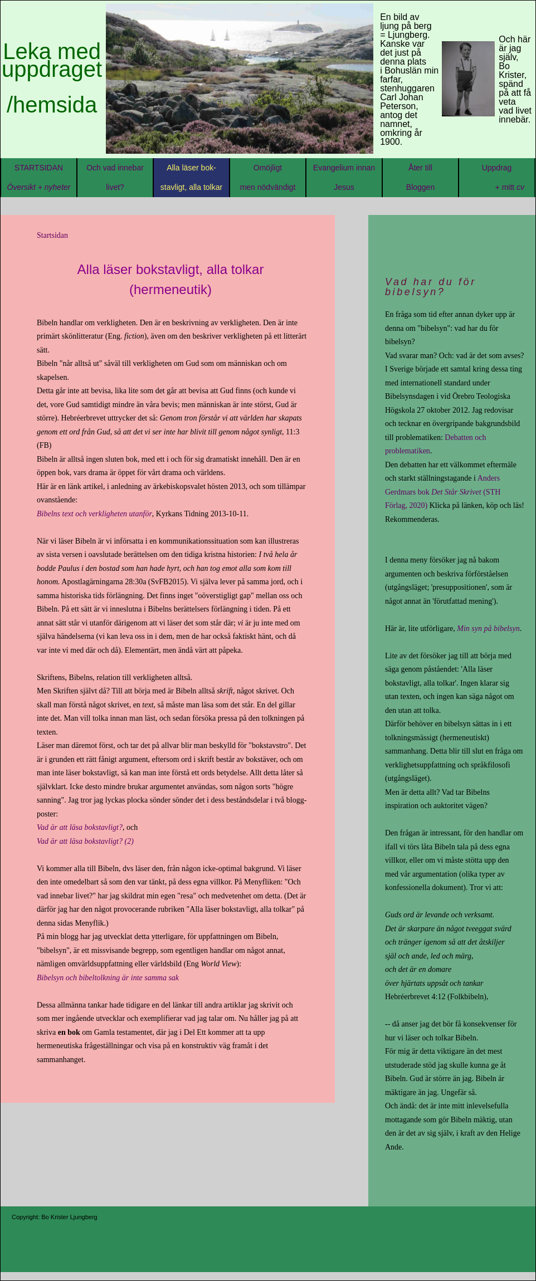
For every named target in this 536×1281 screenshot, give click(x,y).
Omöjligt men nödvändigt (268, 177)
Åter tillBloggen (420, 187)
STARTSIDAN (39, 177)
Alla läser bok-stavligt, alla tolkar (191, 177)
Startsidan (52, 235)
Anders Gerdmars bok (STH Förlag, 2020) (442, 492)
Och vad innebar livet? (115, 177)
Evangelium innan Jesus (344, 177)
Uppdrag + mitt (497, 177)
